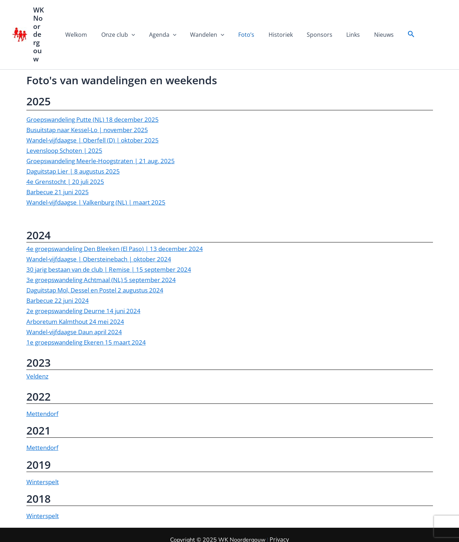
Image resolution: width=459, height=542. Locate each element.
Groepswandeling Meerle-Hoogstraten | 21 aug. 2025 (100, 136)
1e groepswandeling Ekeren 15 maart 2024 (86, 317)
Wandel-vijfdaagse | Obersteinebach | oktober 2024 (98, 235)
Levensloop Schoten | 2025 (64, 126)
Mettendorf (42, 389)
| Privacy (431, 529)
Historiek (278, 22)
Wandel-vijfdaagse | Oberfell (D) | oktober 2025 (92, 115)
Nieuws (373, 22)
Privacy (279, 516)
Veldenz (37, 351)
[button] (399, 22)
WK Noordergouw (43, 22)
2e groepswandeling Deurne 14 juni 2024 (83, 286)
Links (345, 22)
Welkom (87, 22)
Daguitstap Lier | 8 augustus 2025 (73, 146)
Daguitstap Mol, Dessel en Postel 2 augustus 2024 (94, 266)
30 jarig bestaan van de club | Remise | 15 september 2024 (108, 245)
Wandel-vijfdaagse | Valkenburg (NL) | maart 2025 (95, 178)
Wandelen (210, 22)
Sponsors (314, 22)
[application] (139, 22)
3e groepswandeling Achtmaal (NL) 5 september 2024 (101, 255)
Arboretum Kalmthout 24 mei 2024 (75, 297)
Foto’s (246, 22)
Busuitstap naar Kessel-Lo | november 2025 (87, 105)
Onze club (126, 22)
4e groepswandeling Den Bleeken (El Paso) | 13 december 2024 (114, 224)
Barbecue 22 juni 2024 (57, 276)
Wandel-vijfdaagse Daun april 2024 (74, 307)
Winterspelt (42, 457)
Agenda (168, 22)
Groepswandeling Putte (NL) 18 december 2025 (92, 95)
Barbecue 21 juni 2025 (57, 168)
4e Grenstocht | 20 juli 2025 (65, 157)
